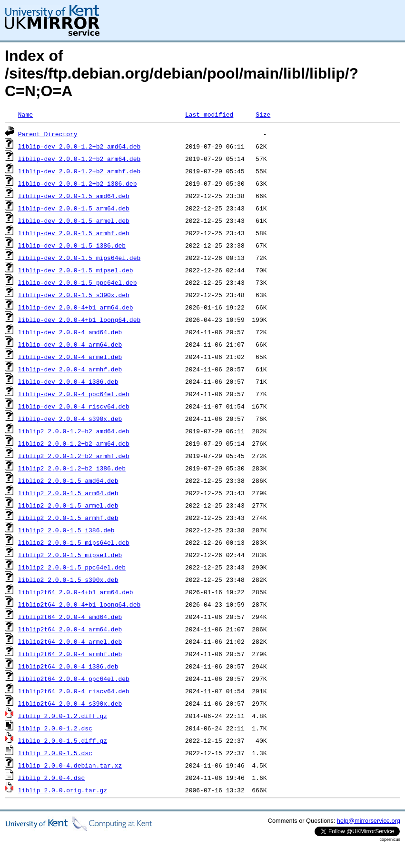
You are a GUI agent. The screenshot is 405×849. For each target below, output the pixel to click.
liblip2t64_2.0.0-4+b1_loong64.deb (79, 604)
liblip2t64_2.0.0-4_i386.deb (68, 666)
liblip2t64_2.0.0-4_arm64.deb (70, 629)
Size (263, 114)
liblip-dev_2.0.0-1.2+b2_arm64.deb (79, 158)
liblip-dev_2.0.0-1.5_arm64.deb (73, 208)
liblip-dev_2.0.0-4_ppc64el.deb (73, 394)
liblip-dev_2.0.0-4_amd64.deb (70, 332)
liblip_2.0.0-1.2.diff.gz (62, 715)
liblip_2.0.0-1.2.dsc (55, 728)
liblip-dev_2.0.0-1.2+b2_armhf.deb (79, 171)
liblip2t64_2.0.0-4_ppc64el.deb (73, 678)
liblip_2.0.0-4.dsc (51, 777)
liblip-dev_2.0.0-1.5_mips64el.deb (79, 257)
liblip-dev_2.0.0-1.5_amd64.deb (73, 195)
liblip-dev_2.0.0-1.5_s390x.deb (73, 294)
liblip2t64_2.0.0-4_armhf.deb (70, 653)
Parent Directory (48, 134)
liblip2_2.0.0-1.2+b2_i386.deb (72, 468)
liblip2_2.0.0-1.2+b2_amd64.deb (73, 431)
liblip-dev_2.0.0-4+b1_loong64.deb (79, 319)
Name (25, 114)
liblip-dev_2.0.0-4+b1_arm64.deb (75, 307)
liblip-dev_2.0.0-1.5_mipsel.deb (75, 270)
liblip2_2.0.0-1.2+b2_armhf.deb (73, 455)
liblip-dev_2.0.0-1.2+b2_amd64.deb (79, 146)
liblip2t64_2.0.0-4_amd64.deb (70, 616)
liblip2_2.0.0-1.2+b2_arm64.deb (73, 443)
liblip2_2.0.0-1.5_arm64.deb (68, 493)
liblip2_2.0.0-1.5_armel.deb (68, 505)
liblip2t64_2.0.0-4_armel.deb (70, 641)
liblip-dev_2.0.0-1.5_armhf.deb (73, 233)
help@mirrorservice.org (368, 820)
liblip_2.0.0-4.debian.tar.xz (70, 765)
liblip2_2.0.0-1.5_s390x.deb (68, 579)
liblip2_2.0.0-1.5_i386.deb (66, 530)
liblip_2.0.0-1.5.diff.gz (62, 740)
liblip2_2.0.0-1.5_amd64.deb (68, 480)
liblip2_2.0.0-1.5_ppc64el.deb (72, 567)
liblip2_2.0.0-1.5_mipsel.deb (70, 554)
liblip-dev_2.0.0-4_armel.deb (70, 356)
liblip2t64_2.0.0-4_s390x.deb (70, 703)
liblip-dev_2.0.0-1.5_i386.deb (72, 245)
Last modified (209, 114)
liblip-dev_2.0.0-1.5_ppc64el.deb (77, 282)
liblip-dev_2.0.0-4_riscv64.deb (73, 406)
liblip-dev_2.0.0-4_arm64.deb (70, 344)
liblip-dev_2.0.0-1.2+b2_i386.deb (77, 183)
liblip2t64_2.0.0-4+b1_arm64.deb (75, 592)
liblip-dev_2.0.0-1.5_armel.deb (73, 220)
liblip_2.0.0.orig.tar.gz (62, 790)
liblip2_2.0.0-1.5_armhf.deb (68, 517)
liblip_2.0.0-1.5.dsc (55, 753)
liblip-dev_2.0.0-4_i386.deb (68, 381)
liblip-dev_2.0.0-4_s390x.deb (70, 418)
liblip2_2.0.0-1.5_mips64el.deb (73, 542)
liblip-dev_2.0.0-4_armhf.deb (70, 369)
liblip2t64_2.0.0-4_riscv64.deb (73, 691)
